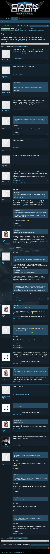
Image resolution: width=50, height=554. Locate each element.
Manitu (3, 127)
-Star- (14, 182)
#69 (47, 225)
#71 (47, 300)
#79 (47, 445)
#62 (47, 74)
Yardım (40, 548)
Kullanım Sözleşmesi (38, 549)
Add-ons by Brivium (13, 552)
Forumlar (14, 19)
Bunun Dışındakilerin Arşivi (10, 30)
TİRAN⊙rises (5, 110)
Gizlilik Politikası (46, 549)
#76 (47, 394)
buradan (31, 129)
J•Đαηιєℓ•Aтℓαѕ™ (6, 182)
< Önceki (11, 46)
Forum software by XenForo (12, 551)
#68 (47, 180)
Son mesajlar (5, 21)
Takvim (21, 19)
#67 (47, 163)
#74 (47, 363)
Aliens (3, 240)
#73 (47, 345)
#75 (47, 381)
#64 (47, 109)
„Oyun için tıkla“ (22, 41)
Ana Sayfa (6, 19)
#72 (47, 318)
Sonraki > (25, 46)
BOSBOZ (4, 149)
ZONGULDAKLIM (6, 93)
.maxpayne (4, 76)
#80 (47, 533)
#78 (47, 428)
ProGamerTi (5, 59)
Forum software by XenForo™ (34, 551)
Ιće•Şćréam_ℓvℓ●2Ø (26, 30)
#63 (47, 96)
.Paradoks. (15, 347)
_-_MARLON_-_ (6, 446)
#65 (47, 134)
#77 (47, 414)
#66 (47, 147)
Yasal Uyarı (36, 548)
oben (3, 362)
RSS (48, 548)
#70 (47, 244)
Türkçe (2, 548)
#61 (47, 58)
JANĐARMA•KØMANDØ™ (6, 397)
